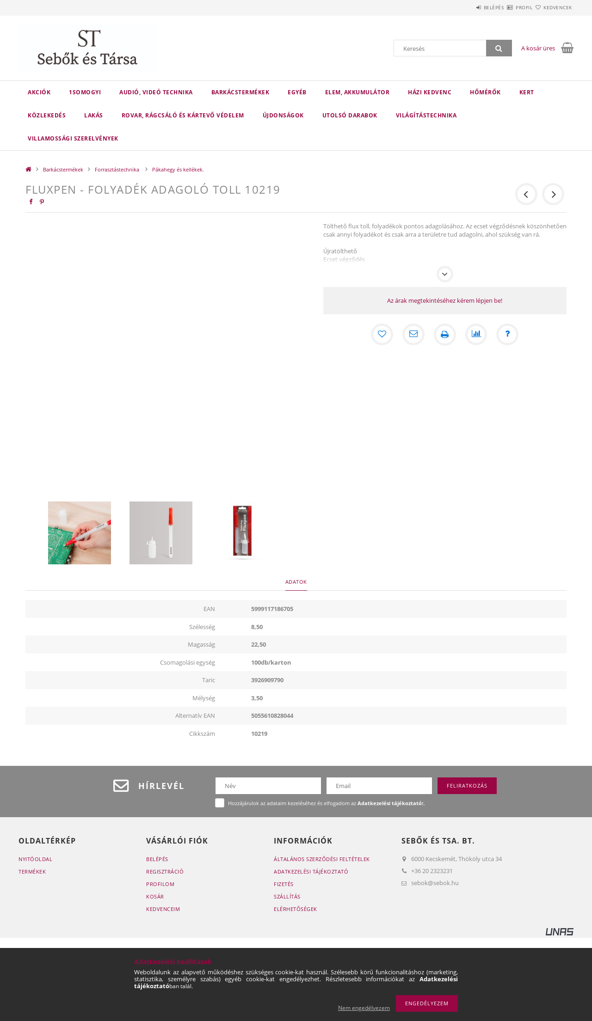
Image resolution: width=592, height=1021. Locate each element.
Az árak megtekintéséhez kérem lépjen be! (444, 300)
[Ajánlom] (413, 335)
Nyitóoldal (35, 859)
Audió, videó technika (156, 92)
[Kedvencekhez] (382, 335)
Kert (526, 92)
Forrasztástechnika (118, 169)
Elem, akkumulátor (357, 92)
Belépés (466, 7)
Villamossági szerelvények (73, 138)
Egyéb (297, 92)
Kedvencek (552, 7)
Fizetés (284, 883)
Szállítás (287, 896)
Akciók (39, 92)
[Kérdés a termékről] (508, 335)
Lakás (93, 115)
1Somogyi (85, 92)
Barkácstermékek (240, 92)
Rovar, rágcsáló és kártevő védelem (183, 115)
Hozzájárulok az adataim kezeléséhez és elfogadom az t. (326, 803)
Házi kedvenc (429, 92)
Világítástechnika (426, 115)
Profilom (160, 883)
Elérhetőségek (295, 908)
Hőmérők (485, 92)
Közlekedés (47, 115)
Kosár (155, 896)
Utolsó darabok (349, 115)
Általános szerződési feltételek (322, 859)
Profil (508, 7)
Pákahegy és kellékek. (178, 169)
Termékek (32, 871)
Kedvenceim (163, 908)
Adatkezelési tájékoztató (311, 871)
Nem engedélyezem (364, 1008)
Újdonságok (283, 115)
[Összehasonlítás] (476, 335)
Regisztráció (165, 871)
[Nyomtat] (445, 335)
